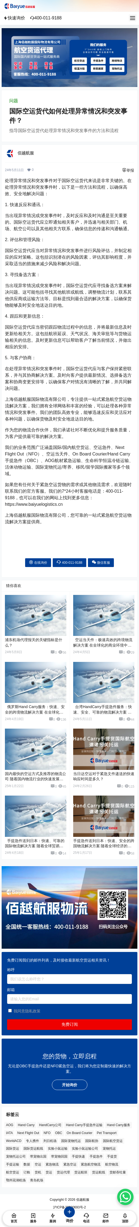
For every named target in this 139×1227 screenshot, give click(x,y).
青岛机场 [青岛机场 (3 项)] (36, 1180)
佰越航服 (82, 1200)
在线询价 (38, 562)
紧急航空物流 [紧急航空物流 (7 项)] (90, 1164)
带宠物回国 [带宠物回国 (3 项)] (59, 1156)
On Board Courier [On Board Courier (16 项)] (79, 1133)
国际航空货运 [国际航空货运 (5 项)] (113, 1141)
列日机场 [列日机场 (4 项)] (50, 1141)
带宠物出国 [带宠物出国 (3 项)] (38, 1156)
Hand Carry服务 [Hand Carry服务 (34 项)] (118, 1125)
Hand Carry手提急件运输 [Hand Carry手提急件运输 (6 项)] (84, 1125)
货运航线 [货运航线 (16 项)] (98, 1172)
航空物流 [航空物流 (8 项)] (111, 1164)
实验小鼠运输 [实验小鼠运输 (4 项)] (57, 1149)
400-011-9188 (46, 18)
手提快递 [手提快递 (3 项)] (78, 1156)
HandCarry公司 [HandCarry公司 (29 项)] (50, 1125)
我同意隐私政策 (27, 1011)
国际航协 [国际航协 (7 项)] (91, 1141)
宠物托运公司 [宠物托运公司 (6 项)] (16, 1156)
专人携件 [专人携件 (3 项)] (32, 1141)
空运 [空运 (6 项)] (38, 1164)
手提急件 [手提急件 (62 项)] (96, 1156)
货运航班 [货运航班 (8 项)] (80, 1172)
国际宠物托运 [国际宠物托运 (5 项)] (71, 1141)
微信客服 (101, 562)
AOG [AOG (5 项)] (9, 1125)
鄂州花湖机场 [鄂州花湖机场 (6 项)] (16, 1180)
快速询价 (14, 18)
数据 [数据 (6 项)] (26, 1164)
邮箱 (11, 990)
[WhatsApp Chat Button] (125, 1197)
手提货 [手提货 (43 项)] (112, 1156)
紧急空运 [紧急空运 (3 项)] (69, 1164)
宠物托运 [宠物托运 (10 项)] (109, 1149)
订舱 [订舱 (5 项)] (26, 1172)
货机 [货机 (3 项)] (38, 1172)
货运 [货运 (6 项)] (49, 1172)
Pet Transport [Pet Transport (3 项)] (107, 1133)
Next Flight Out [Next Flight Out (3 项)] (28, 1133)
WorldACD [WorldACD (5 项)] (13, 1141)
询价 (70, 1217)
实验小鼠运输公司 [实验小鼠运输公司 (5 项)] (85, 1149)
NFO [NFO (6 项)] (47, 1133)
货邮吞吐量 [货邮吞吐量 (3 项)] (118, 1172)
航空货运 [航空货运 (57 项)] (12, 1172)
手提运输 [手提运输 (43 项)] (12, 1164)
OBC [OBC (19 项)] (58, 1133)
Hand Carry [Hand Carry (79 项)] (26, 1125)
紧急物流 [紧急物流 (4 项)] (52, 1164)
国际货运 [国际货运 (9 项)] (12, 1149)
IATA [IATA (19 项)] (9, 1133)
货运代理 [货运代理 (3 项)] (63, 1172)
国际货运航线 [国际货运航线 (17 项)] (33, 1149)
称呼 (11, 970)
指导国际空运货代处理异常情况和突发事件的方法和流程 (64, 130)
